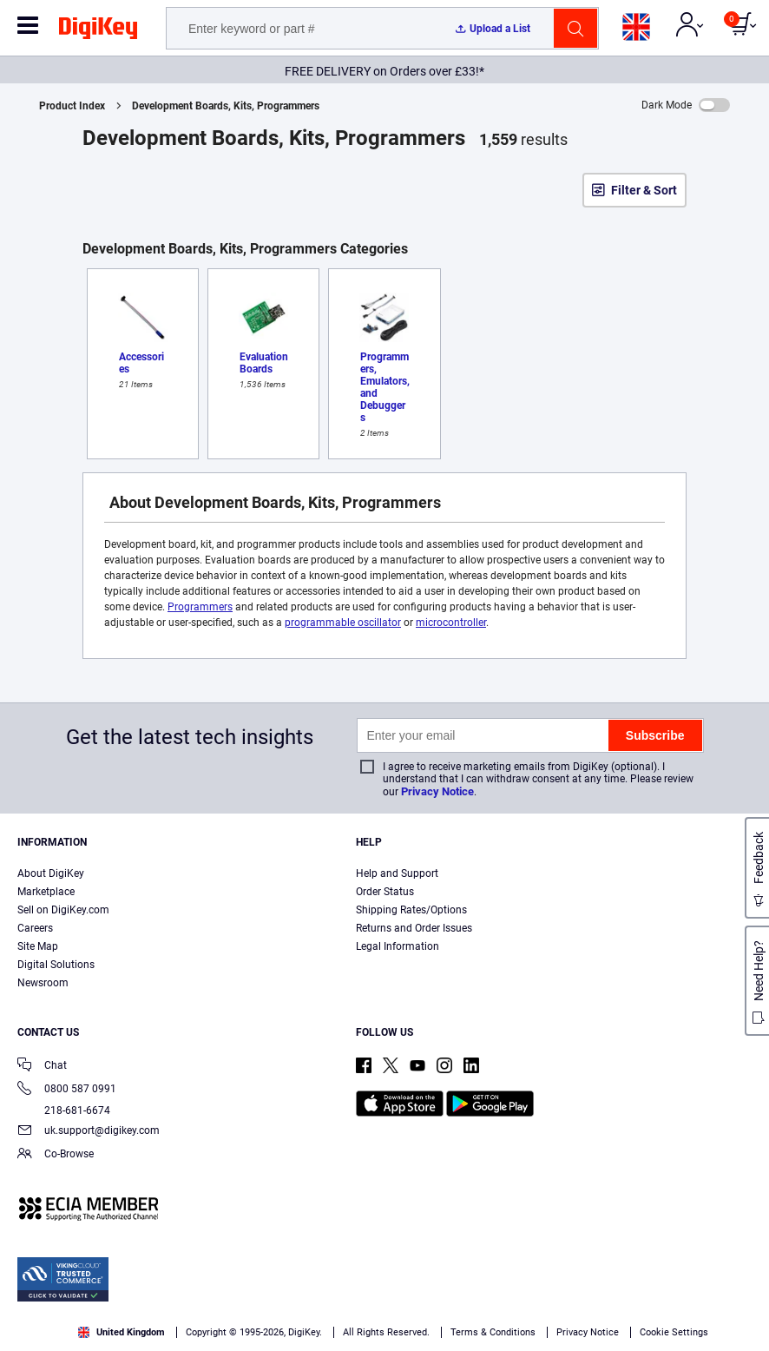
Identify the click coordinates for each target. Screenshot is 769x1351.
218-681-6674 (63, 1110)
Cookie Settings (674, 1332)
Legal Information (397, 946)
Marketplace (46, 892)
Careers (35, 928)
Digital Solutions (56, 965)
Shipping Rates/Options (411, 910)
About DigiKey (50, 873)
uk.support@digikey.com (88, 1132)
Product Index (72, 106)
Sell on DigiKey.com (63, 910)
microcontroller (451, 622)
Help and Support (397, 873)
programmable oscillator (343, 622)
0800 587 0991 (66, 1090)
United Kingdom (121, 1332)
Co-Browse (55, 1155)
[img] (98, 31)
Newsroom (43, 983)
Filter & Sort (644, 190)
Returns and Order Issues (414, 928)
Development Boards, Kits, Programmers (225, 106)
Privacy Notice (437, 791)
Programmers (200, 607)
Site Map (37, 946)
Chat (42, 1066)
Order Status (385, 892)
